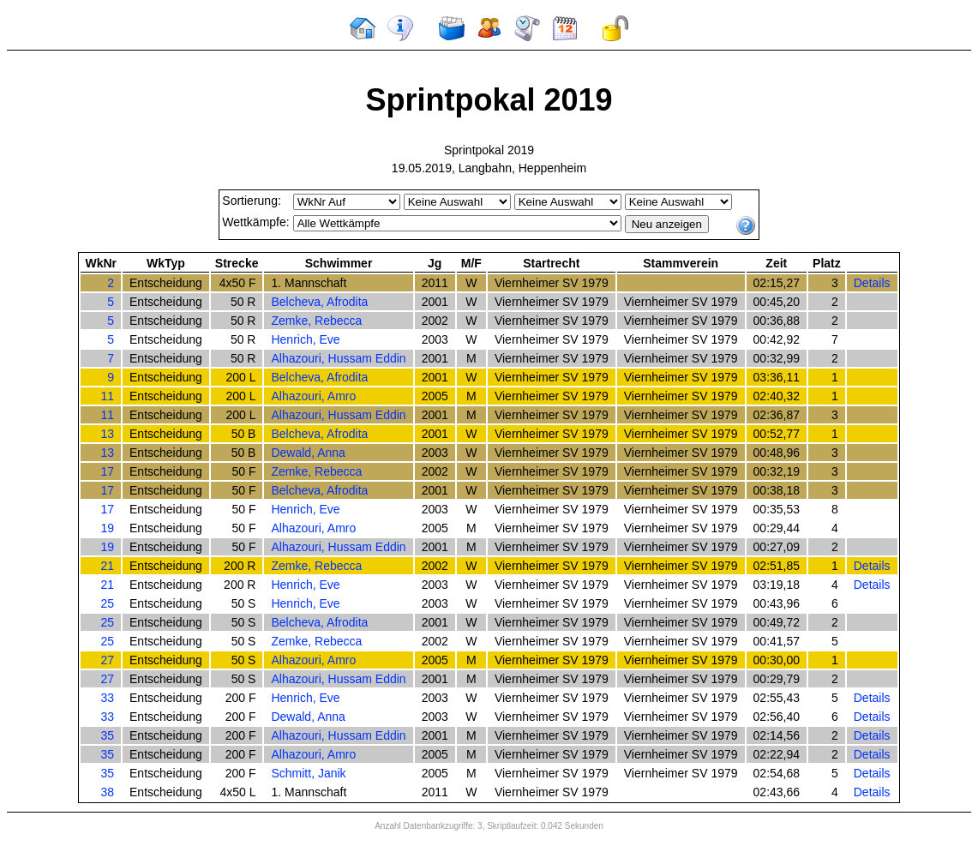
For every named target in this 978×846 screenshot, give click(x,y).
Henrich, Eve (305, 339)
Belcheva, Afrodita (319, 302)
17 (107, 471)
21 (107, 566)
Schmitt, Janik (308, 773)
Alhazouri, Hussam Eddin (338, 358)
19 (107, 528)
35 (107, 735)
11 (107, 396)
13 (107, 434)
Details (872, 283)
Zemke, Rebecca (316, 320)
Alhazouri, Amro (313, 396)
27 (107, 660)
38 (107, 792)
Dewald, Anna (308, 452)
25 (107, 603)
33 (107, 698)
